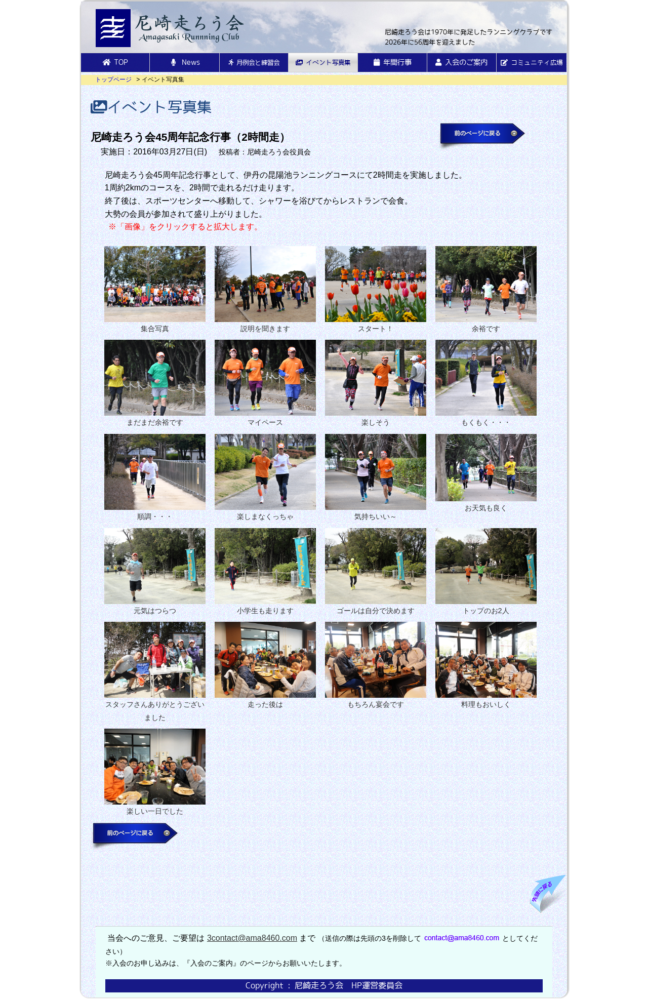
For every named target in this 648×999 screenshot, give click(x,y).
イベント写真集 (323, 62)
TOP (115, 62)
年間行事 (393, 62)
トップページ (113, 79)
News (184, 62)
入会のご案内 (461, 62)
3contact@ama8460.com (252, 938)
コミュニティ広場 (531, 62)
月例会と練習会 (253, 62)
